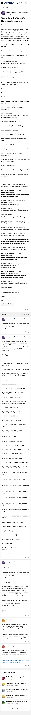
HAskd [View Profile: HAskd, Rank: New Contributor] (7, 620)
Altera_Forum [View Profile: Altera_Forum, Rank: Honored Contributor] (10, 12)
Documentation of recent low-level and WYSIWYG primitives (17, 695)
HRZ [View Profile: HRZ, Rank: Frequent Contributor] (7, 646)
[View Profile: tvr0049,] (3, 702)
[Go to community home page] (9, 2)
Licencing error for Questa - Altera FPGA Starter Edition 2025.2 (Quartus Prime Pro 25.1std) (17, 701)
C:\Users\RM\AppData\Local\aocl (11, 115)
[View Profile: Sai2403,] (3, 684)
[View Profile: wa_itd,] (3, 690)
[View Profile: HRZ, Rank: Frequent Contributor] (3, 646)
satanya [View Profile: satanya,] (16, 679)
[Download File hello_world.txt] (12, 304)
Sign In (27, 3)
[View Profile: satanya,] (3, 678)
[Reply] (27, 310)
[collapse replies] (15, 317)
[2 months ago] (9, 679)
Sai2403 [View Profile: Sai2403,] (16, 685)
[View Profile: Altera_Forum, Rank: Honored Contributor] (3, 13)
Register (21, 3)
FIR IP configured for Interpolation (15, 677)
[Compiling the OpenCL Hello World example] (8, 320)
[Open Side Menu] (2, 3)
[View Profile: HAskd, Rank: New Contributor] (3, 620)
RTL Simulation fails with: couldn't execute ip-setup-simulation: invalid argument (16, 683)
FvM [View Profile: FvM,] (15, 697)
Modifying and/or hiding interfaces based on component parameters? (17, 689)
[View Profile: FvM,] (3, 696)
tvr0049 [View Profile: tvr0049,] (16, 703)
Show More (15, 708)
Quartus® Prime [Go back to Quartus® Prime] (5, 7)
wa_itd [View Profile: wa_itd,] (15, 691)
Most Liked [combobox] (25, 314)
